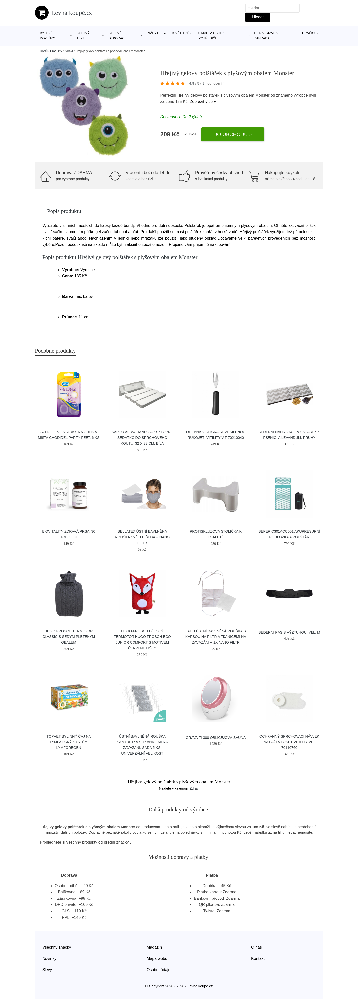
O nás (256, 947)
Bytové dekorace (117, 35)
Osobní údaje (158, 970)
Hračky (308, 33)
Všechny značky (56, 947)
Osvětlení (180, 33)
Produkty (56, 51)
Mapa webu (157, 958)
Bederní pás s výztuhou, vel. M (289, 632)
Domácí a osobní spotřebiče (210, 35)
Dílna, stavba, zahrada (266, 35)
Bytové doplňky (47, 35)
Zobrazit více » (203, 101)
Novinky (49, 958)
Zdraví (68, 51)
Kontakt (258, 958)
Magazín (154, 947)
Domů (44, 51)
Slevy (47, 970)
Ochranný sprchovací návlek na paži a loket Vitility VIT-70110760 (289, 742)
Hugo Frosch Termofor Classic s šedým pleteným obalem (68, 636)
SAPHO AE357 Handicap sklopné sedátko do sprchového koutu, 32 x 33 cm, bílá (142, 437)
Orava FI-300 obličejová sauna (216, 738)
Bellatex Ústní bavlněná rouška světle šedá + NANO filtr (142, 537)
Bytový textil (83, 35)
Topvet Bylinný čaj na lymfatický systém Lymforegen (68, 742)
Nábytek (155, 33)
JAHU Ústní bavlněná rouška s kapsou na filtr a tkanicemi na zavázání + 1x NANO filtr (215, 636)
